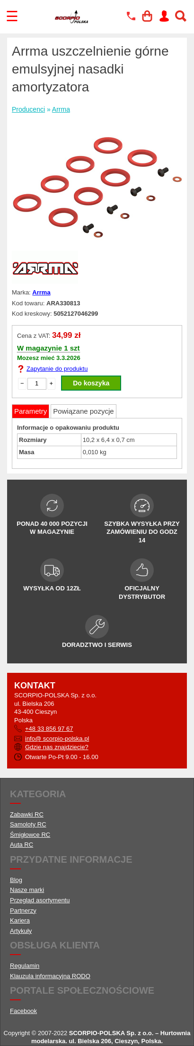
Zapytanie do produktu (57, 368)
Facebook (23, 1010)
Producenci (28, 109)
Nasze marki (27, 889)
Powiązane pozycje (83, 411)
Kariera (20, 920)
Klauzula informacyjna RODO (50, 976)
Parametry (30, 411)
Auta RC (21, 844)
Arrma (61, 109)
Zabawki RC (27, 814)
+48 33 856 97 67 (49, 728)
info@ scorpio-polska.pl (57, 738)
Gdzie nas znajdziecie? (56, 747)
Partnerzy (23, 910)
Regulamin (24, 965)
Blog (16, 879)
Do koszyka (91, 383)
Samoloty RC (28, 824)
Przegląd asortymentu (40, 900)
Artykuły (21, 930)
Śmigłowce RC (30, 834)
